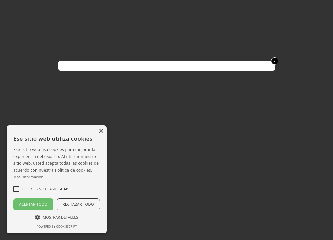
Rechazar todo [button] (78, 204)
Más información (28, 176)
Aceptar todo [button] (33, 204)
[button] (56, 217)
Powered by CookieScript (57, 226)
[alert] (57, 179)
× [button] (100, 131)
